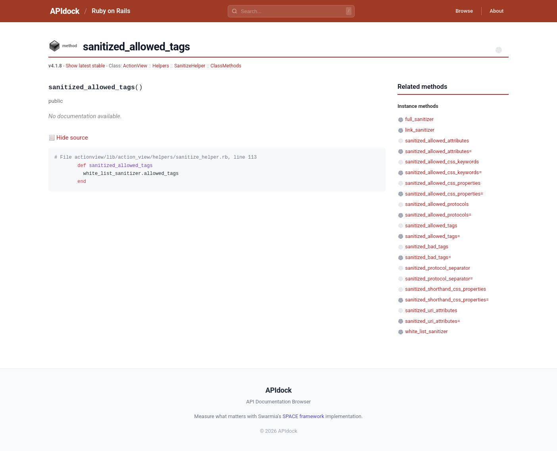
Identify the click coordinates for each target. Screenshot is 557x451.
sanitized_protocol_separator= (439, 279)
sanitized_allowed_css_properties (442, 183)
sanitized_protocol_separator (437, 268)
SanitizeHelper (189, 66)
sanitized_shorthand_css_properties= (447, 300)
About (494, 11)
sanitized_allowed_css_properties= (444, 194)
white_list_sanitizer (426, 331)
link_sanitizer (419, 130)
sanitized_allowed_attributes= (438, 151)
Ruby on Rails (111, 11)
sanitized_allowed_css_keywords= (443, 172)
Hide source (72, 137)
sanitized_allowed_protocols (437, 204)
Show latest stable (85, 66)
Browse (458, 11)
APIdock (64, 11)
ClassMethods (226, 66)
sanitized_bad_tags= (428, 257)
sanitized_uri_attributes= (432, 321)
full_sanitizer (419, 119)
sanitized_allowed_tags (431, 225)
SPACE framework (303, 416)
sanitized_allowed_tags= (432, 236)
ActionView (135, 66)
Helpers (160, 66)
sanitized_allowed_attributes (437, 141)
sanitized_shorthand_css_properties (445, 289)
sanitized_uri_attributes (431, 310)
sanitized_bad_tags (426, 246)
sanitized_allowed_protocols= (438, 215)
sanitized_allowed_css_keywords (442, 162)
